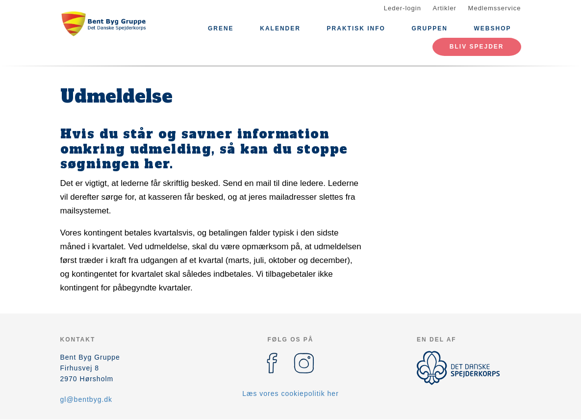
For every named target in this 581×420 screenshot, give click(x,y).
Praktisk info (356, 28)
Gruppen (430, 28)
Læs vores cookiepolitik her (290, 393)
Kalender (280, 28)
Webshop (492, 28)
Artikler (444, 8)
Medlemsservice (494, 8)
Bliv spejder (477, 46)
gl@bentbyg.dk (86, 399)
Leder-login (402, 8)
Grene (221, 28)
